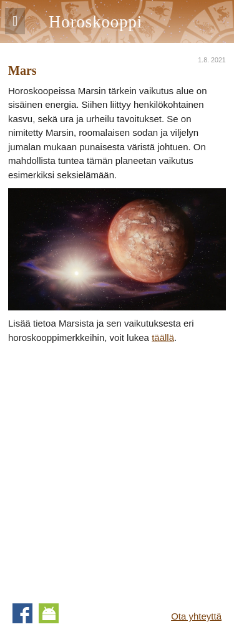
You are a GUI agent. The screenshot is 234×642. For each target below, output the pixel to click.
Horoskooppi (95, 21)
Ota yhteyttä (196, 616)
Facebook (22, 613)
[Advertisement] (117, 468)
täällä (163, 337)
